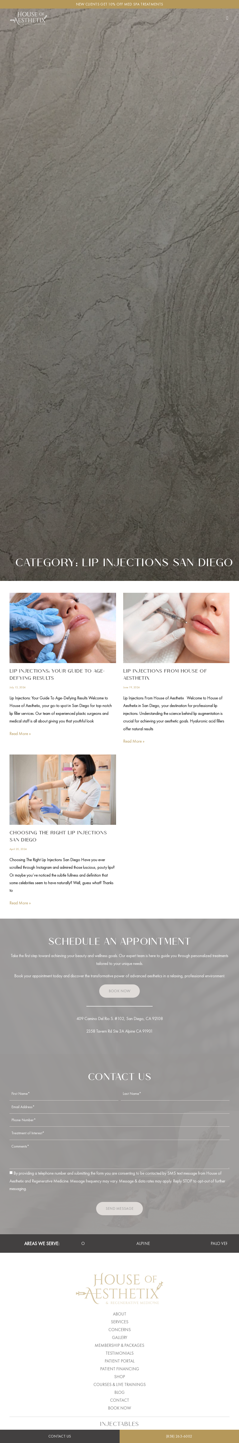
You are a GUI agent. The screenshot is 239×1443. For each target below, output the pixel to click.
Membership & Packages (119, 1345)
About (119, 1314)
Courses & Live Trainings (120, 1384)
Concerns (119, 1329)
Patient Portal (120, 1361)
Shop (119, 1376)
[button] (227, 18)
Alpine (149, 1243)
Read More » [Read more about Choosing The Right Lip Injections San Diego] (20, 903)
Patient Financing (119, 1369)
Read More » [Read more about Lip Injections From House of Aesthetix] (134, 741)
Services (119, 1321)
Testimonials (120, 1353)
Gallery (119, 1337)
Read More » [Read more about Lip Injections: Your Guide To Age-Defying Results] (20, 733)
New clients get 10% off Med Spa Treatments (119, 4)
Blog (119, 1392)
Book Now (119, 1408)
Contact (119, 1400)
